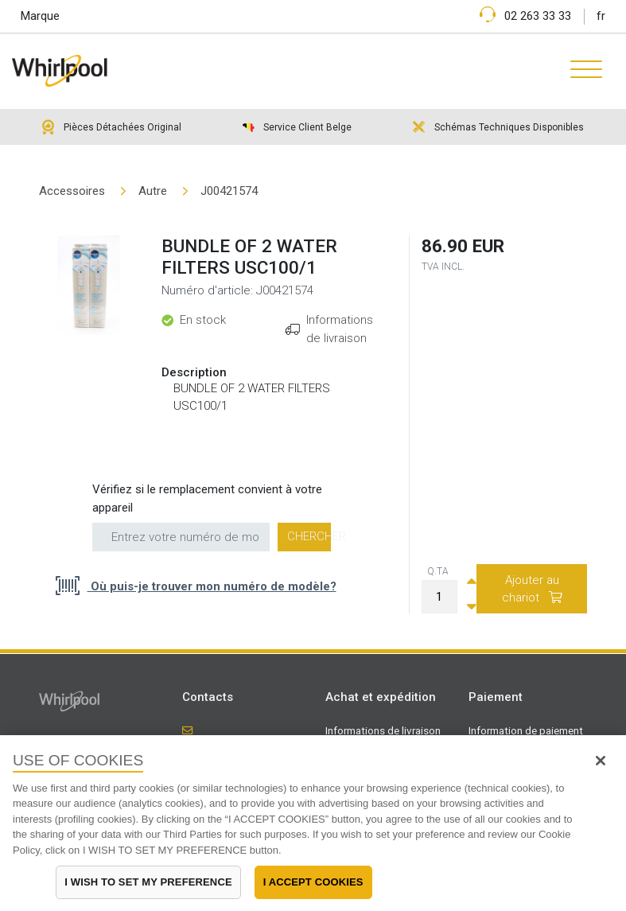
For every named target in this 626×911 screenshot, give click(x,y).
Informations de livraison (383, 730)
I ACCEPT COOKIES (313, 882)
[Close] (600, 760)
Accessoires (72, 191)
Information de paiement (526, 730)
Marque (40, 16)
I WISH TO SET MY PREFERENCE (147, 882)
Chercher (309, 536)
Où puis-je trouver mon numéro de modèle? (211, 586)
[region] (313, 823)
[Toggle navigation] (580, 70)
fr (601, 16)
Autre (152, 191)
